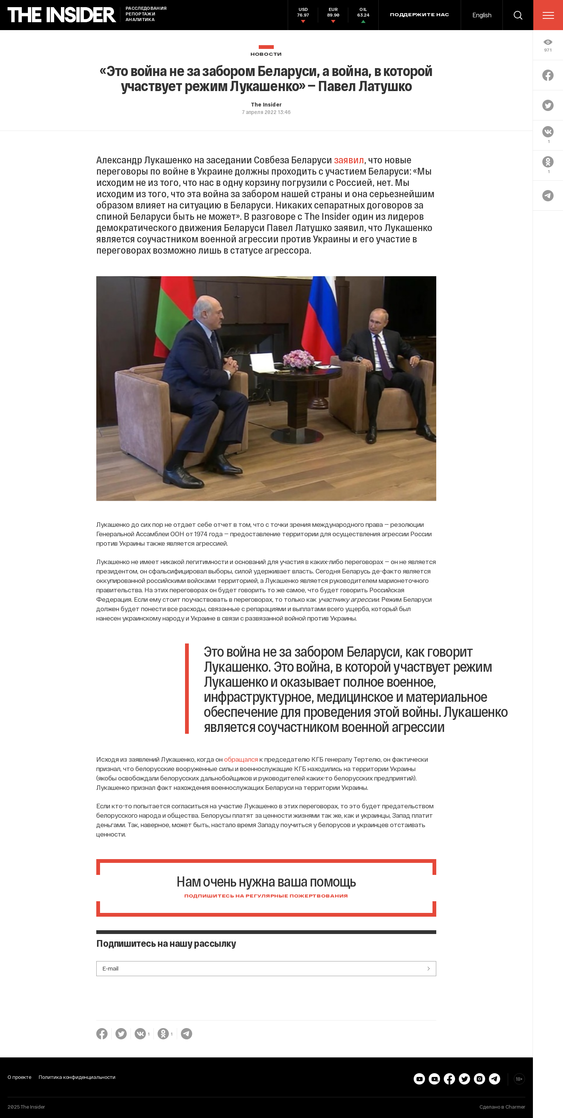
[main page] (62, 15)
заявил (349, 159)
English (482, 14)
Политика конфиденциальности (77, 1077)
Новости (266, 54)
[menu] (548, 15)
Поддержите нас (419, 15)
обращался (241, 759)
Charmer (515, 1107)
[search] (518, 15)
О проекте (19, 1077)
